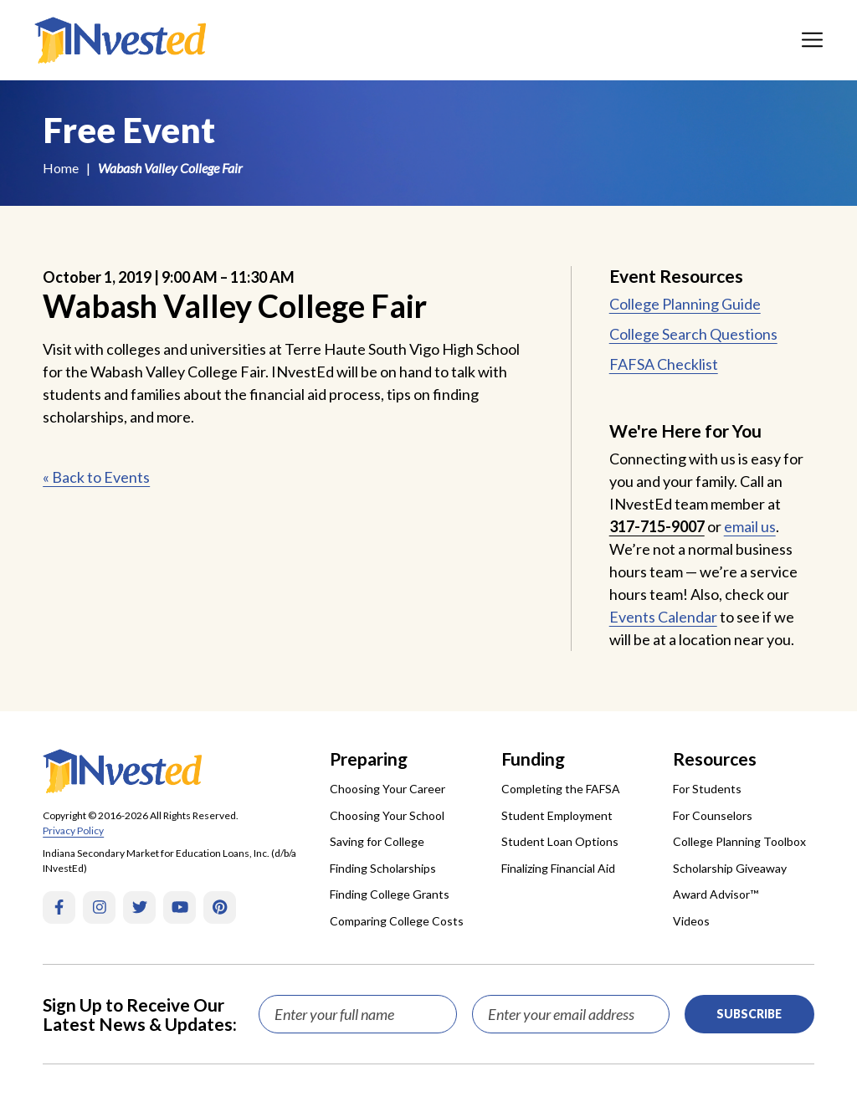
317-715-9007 (657, 526)
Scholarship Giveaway (730, 868)
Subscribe (749, 1014)
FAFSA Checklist (663, 364)
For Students (707, 789)
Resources (715, 758)
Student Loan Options (559, 841)
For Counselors (712, 815)
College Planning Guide (685, 304)
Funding (533, 758)
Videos (691, 921)
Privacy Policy (73, 830)
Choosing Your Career (387, 789)
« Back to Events (96, 477)
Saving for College (377, 841)
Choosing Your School (387, 815)
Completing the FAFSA (560, 789)
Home (61, 168)
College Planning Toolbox (739, 841)
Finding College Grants (389, 894)
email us (750, 526)
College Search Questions (693, 334)
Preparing (369, 758)
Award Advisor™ (715, 894)
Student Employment (557, 815)
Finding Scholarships (383, 868)
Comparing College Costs (397, 921)
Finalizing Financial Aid (558, 868)
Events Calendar (663, 616)
